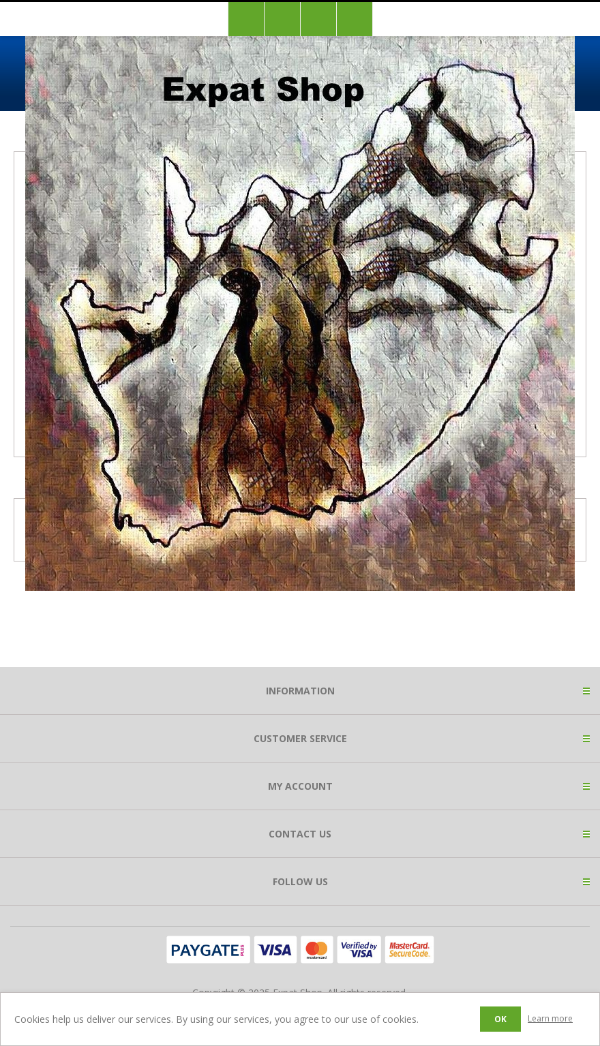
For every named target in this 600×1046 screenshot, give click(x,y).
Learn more (550, 1018)
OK (500, 1019)
